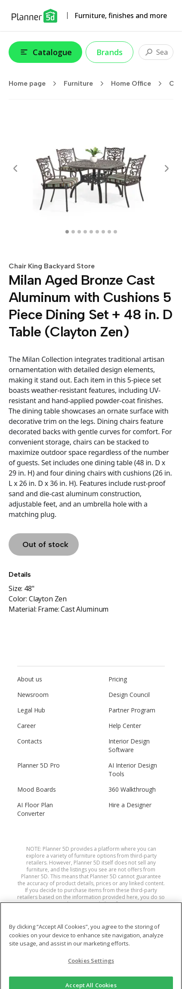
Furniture (86, 83)
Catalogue (45, 52)
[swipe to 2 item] (79, 231)
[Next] (166, 168)
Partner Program (131, 710)
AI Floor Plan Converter (35, 809)
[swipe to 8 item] (115, 231)
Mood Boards (36, 789)
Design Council (129, 694)
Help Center (124, 726)
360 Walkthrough (132, 789)
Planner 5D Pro (38, 765)
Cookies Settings (91, 964)
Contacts (29, 741)
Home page (35, 83)
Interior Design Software (129, 745)
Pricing (117, 679)
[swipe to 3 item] (85, 231)
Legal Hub (31, 710)
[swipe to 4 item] (91, 231)
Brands (109, 52)
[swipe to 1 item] (73, 231)
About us (29, 679)
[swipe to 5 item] (97, 231)
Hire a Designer (129, 805)
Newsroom (33, 694)
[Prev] (15, 168)
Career (26, 726)
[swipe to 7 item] (109, 231)
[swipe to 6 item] (103, 231)
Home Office (139, 83)
